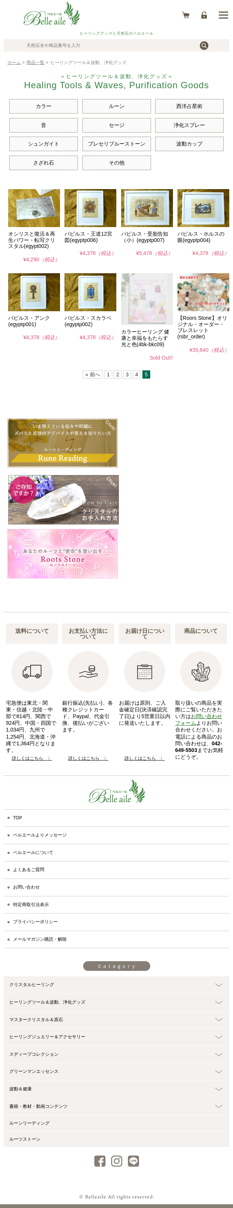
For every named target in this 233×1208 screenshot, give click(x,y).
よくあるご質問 (28, 869)
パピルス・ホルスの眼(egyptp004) (200, 237)
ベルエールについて (33, 852)
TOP (17, 817)
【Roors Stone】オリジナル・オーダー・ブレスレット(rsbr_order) (202, 327)
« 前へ (92, 374)
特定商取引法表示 (31, 904)
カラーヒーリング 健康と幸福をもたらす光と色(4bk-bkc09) (145, 338)
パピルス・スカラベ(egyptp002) (87, 321)
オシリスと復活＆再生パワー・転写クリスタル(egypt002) (31, 240)
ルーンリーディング (29, 1123)
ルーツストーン (25, 1139)
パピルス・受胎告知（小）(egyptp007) (144, 237)
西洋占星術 (189, 106)
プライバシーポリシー (35, 921)
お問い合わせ (26, 887)
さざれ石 (43, 163)
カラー (43, 106)
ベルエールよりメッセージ (40, 835)
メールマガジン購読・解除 (40, 939)
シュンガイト (43, 144)
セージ (117, 125)
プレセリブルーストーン (116, 144)
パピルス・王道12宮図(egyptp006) (88, 237)
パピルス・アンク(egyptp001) (29, 321)
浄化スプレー (189, 125)
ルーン (117, 106)
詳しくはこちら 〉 (32, 758)
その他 (117, 163)
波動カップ (189, 144)
